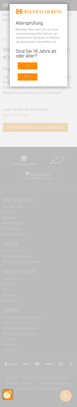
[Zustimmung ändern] (7, 394)
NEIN (27, 76)
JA (27, 65)
